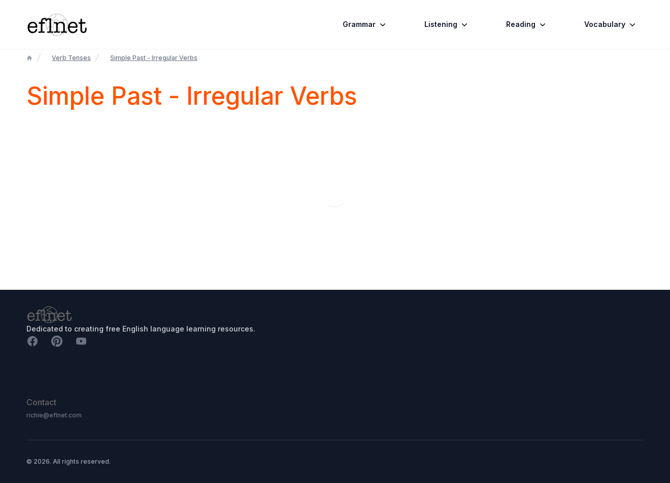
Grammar (365, 24)
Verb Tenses (71, 58)
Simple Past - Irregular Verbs (153, 58)
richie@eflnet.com (54, 415)
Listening (447, 24)
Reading (527, 24)
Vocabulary (611, 24)
